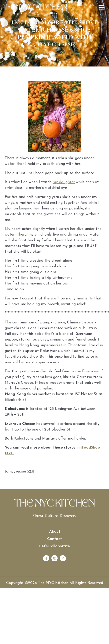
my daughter (64, 182)
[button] (102, 7)
